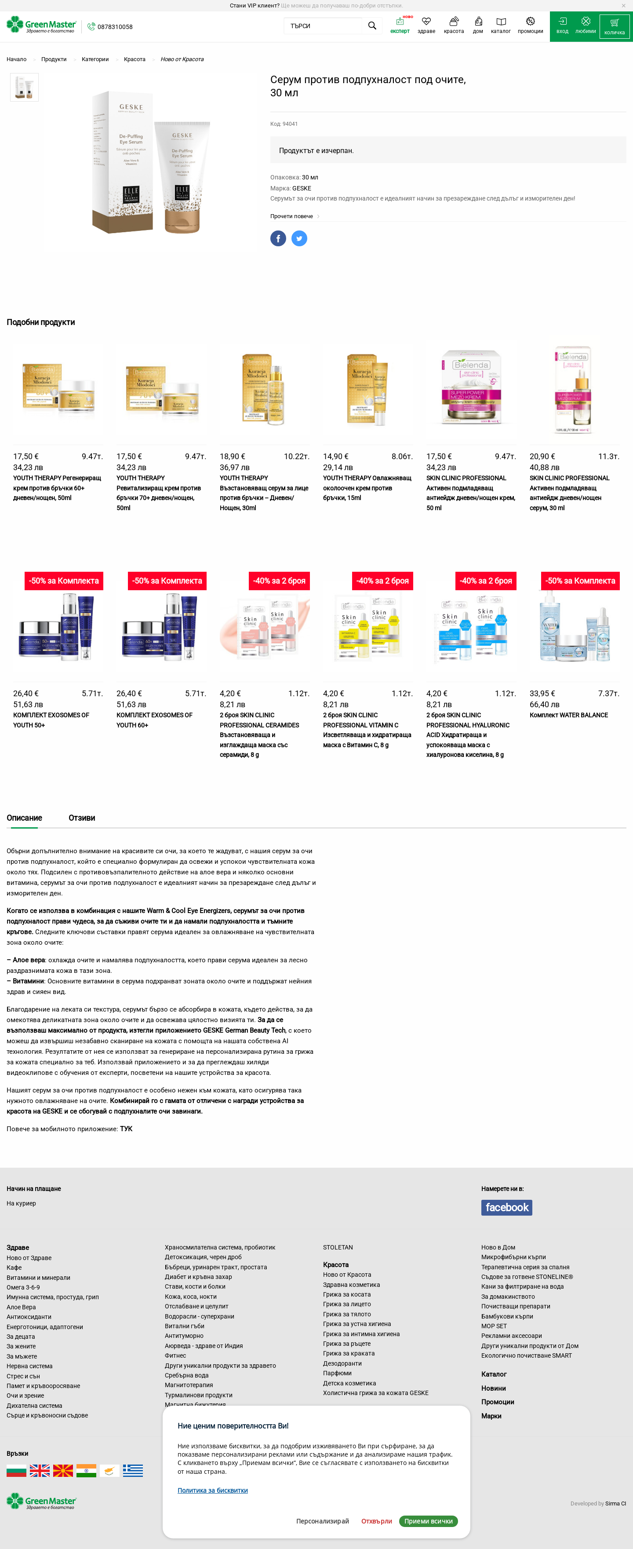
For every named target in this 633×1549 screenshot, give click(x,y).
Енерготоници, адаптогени (45, 1326)
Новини (493, 1388)
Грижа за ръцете (347, 1343)
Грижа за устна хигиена (357, 1323)
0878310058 (115, 26)
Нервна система (30, 1366)
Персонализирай (322, 1521)
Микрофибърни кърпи (513, 1256)
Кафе (14, 1267)
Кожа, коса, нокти (191, 1296)
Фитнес (175, 1355)
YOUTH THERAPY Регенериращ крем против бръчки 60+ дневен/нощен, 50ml (57, 488)
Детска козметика (349, 1383)
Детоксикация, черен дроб (203, 1256)
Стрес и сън (23, 1376)
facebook (507, 1208)
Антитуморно (184, 1335)
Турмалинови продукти (199, 1395)
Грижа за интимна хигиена (361, 1333)
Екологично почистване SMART (526, 1355)
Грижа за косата (347, 1294)
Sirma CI (615, 1503)
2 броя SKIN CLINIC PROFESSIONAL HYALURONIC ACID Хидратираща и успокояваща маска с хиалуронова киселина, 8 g (467, 735)
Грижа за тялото (347, 1314)
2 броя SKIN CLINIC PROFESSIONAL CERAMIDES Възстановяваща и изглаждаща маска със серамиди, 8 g (259, 735)
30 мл (310, 177)
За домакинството (508, 1296)
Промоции (497, 1402)
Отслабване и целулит (197, 1306)
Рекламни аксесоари (511, 1335)
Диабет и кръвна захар (198, 1276)
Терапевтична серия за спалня (525, 1267)
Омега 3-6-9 (23, 1287)
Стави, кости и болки (195, 1286)
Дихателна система (34, 1405)
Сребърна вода (187, 1375)
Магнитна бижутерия (195, 1404)
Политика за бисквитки (213, 1490)
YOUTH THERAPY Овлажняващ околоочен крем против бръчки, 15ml (367, 488)
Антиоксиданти (29, 1316)
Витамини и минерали (38, 1277)
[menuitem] (614, 26)
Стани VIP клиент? (255, 5)
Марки (491, 1416)
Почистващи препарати (515, 1306)
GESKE (301, 188)
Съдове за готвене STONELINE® (527, 1276)
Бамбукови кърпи (507, 1316)
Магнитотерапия (189, 1384)
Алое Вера (21, 1307)
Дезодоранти (342, 1363)
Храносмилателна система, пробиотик (220, 1247)
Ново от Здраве (29, 1257)
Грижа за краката (349, 1353)
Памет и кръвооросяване (43, 1385)
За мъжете (22, 1356)
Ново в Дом (498, 1247)
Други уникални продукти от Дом (529, 1345)
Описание (24, 817)
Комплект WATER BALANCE (569, 715)
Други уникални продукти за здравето (220, 1365)
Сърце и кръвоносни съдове (47, 1415)
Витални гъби (184, 1326)
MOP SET (494, 1326)
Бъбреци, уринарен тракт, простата (216, 1267)
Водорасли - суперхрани (199, 1316)
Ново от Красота (347, 1274)
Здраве (18, 1248)
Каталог (493, 1374)
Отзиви (82, 817)
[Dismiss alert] (623, 6)
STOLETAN (338, 1247)
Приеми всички (428, 1521)
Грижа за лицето (347, 1304)
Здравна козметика (351, 1284)
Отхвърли (376, 1521)
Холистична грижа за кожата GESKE (376, 1392)
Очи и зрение (25, 1395)
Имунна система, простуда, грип (53, 1297)
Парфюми (337, 1373)
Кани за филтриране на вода (522, 1286)
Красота (336, 1264)
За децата (21, 1336)
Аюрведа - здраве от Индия (204, 1345)
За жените (21, 1346)
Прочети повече (295, 216)
